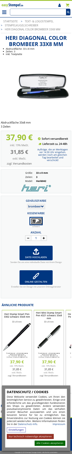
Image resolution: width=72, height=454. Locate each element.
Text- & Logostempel (39, 21)
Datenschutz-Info (27, 424)
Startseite (10, 21)
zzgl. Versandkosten (19, 163)
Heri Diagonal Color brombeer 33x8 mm (32, 29)
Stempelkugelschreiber (21, 25)
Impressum (59, 424)
